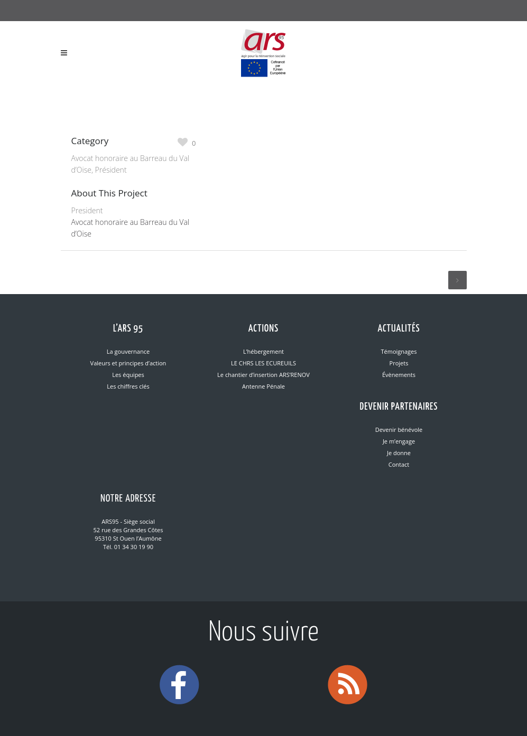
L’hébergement (263, 351)
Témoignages (399, 351)
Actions (263, 329)
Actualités (398, 329)
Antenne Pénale (263, 386)
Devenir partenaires (399, 407)
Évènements (398, 375)
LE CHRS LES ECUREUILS (263, 363)
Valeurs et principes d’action (128, 363)
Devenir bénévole (399, 429)
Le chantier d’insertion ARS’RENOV (263, 375)
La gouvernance (128, 351)
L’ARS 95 (128, 329)
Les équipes (128, 375)
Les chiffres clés (128, 386)
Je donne (399, 453)
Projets (399, 363)
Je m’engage (399, 441)
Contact (399, 464)
